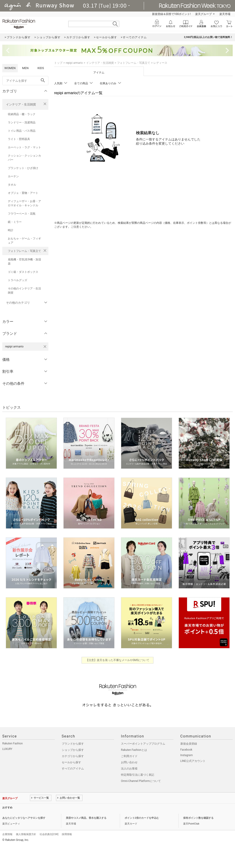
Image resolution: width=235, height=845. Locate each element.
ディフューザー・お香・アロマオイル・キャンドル (24, 203)
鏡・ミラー (15, 222)
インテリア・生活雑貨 (21, 104)
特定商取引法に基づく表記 (137, 774)
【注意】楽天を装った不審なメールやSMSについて (118, 660)
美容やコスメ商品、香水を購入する (86, 817)
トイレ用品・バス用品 (21, 130)
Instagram (186, 755)
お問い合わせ (129, 762)
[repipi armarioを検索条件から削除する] (45, 346)
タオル (12, 184)
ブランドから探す (73, 743)
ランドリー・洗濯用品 (21, 122)
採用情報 (67, 834)
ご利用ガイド (129, 756)
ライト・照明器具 (19, 139)
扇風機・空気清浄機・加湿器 (24, 261)
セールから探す (71, 762)
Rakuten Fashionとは (134, 750)
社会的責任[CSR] (49, 834)
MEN (25, 68)
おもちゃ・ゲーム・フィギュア (24, 240)
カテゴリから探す (73, 756)
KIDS (41, 68)
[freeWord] (25, 80)
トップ (58, 62)
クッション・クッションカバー (24, 157)
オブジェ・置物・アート (23, 193)
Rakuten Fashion (12, 743)
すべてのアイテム (73, 768)
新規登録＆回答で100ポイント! (171, 14)
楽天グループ (203, 14)
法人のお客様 (129, 768)
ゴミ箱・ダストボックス (23, 272)
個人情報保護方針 (26, 834)
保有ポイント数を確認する (198, 817)
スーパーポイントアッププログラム (143, 743)
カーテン (13, 176)
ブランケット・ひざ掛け (23, 168)
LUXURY (7, 749)
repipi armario (74, 62)
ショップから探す (73, 750)
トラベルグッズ (17, 280)
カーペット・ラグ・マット (24, 147)
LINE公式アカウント (193, 761)
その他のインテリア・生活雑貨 (24, 290)
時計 (10, 230)
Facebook (186, 749)
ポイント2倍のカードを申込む (142, 817)
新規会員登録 (188, 743)
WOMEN (10, 68)
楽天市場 (224, 14)
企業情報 (7, 834)
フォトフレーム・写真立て (24, 251)
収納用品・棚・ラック (21, 114)
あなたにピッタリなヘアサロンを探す (23, 817)
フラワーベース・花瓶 (21, 213)
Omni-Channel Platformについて (141, 781)
